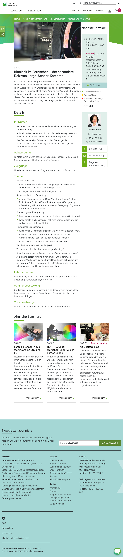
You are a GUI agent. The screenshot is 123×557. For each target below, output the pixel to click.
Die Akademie (56, 460)
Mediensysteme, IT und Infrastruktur (19, 476)
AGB (4, 523)
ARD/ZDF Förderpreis (60, 479)
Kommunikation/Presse (61, 473)
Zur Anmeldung (110, 443)
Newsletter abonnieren (60, 500)
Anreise (53, 491)
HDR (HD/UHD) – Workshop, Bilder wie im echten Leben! (60, 350)
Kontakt (100, 10)
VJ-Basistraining (89, 347)
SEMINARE (16, 11)
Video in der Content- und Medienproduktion (23, 470)
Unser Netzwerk (57, 470)
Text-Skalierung (74, 3)
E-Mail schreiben (94, 142)
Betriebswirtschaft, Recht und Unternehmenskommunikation (16, 494)
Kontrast (79, 3)
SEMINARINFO (34, 398)
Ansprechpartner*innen (61, 494)
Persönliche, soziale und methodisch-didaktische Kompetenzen (20, 481)
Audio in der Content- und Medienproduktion (23, 473)
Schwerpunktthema (11, 498)
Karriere (53, 476)
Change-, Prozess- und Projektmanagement (23, 489)
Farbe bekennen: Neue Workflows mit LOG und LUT (27, 350)
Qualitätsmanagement (60, 467)
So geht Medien (57, 504)
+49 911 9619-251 (94, 138)
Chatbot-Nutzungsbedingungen (15, 538)
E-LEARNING (34, 11)
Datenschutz (7, 528)
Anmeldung (55, 488)
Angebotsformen (58, 463)
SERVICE (75, 10)
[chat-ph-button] (117, 551)
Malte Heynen (93, 72)
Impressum (7, 533)
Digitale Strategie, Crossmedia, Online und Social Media (22, 465)
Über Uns (87, 10)
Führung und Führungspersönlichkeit (19, 485)
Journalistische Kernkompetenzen (18, 460)
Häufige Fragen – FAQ (60, 497)
